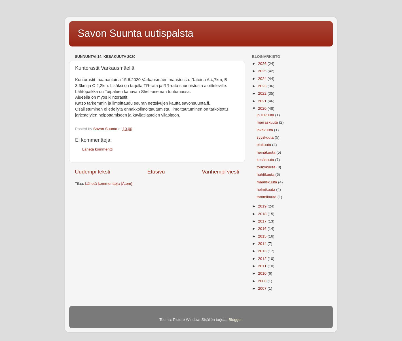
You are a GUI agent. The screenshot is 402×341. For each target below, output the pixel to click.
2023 (263, 86)
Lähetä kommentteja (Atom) (108, 183)
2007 (263, 288)
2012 (263, 259)
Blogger (235, 319)
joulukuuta (266, 115)
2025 (263, 71)
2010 (263, 273)
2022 (263, 93)
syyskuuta (266, 137)
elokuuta (264, 145)
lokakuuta (265, 130)
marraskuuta (268, 122)
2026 (263, 64)
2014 (263, 244)
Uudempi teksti (92, 172)
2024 (263, 79)
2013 (263, 251)
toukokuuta (266, 167)
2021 (263, 101)
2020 (263, 108)
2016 (263, 228)
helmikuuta (266, 189)
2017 (263, 221)
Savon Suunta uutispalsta (135, 33)
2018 (263, 214)
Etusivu (156, 172)
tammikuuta (267, 197)
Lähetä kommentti (97, 149)
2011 (263, 266)
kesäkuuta (266, 160)
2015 (263, 236)
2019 (263, 206)
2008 (263, 281)
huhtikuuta (266, 174)
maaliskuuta (267, 182)
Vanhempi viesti (220, 172)
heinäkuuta (266, 152)
